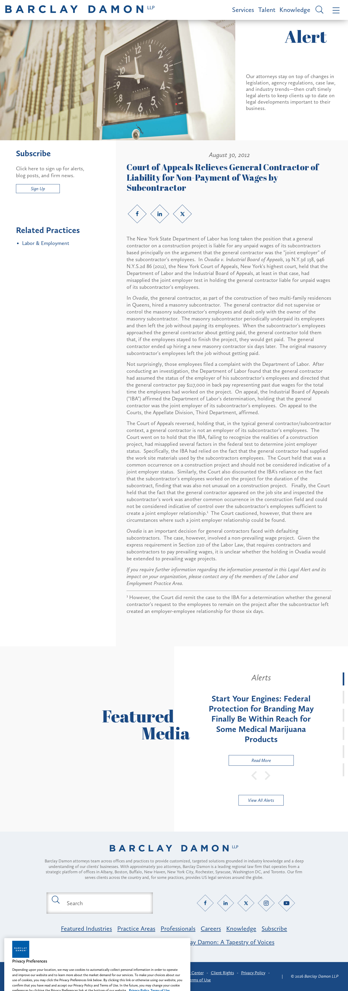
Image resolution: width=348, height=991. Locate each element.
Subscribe (274, 928)
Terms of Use (199, 979)
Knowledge (294, 10)
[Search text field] (105, 903)
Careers (211, 928)
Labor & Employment (45, 243)
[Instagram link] (266, 903)
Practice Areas (136, 928)
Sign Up (38, 188)
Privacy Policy (253, 972)
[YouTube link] (286, 903)
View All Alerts (261, 800)
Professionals (178, 928)
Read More (250, 761)
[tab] (343, 678)
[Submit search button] (55, 899)
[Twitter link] (182, 214)
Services (243, 10)
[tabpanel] (261, 718)
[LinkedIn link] (159, 214)
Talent (266, 10)
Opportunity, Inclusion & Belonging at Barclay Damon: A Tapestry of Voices (174, 942)
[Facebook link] (137, 214)
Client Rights (222, 972)
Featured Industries (86, 928)
